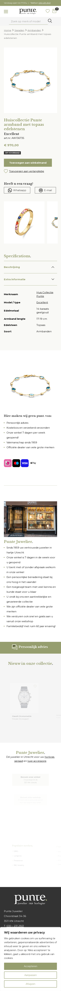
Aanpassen (30, 975)
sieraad (18, 761)
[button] (30, 171)
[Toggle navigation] (6, 11)
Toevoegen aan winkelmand (28, 162)
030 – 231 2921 (15, 925)
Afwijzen (30, 983)
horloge (49, 756)
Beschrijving (12, 267)
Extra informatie (14, 279)
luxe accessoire (36, 761)
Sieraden (19, 30)
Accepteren (30, 966)
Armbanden (34, 30)
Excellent (42, 302)
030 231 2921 (45, 3)
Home (7, 30)
